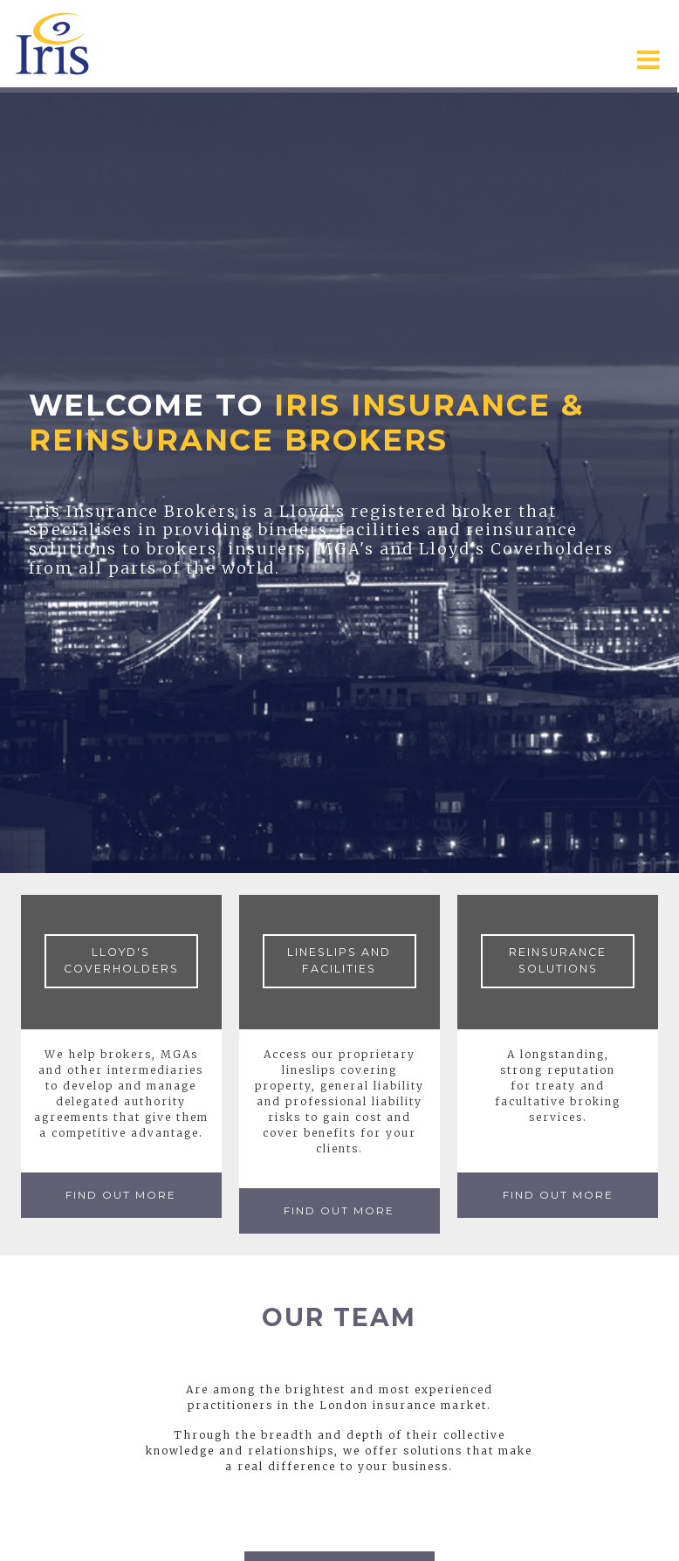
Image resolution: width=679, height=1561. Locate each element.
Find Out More (120, 1194)
